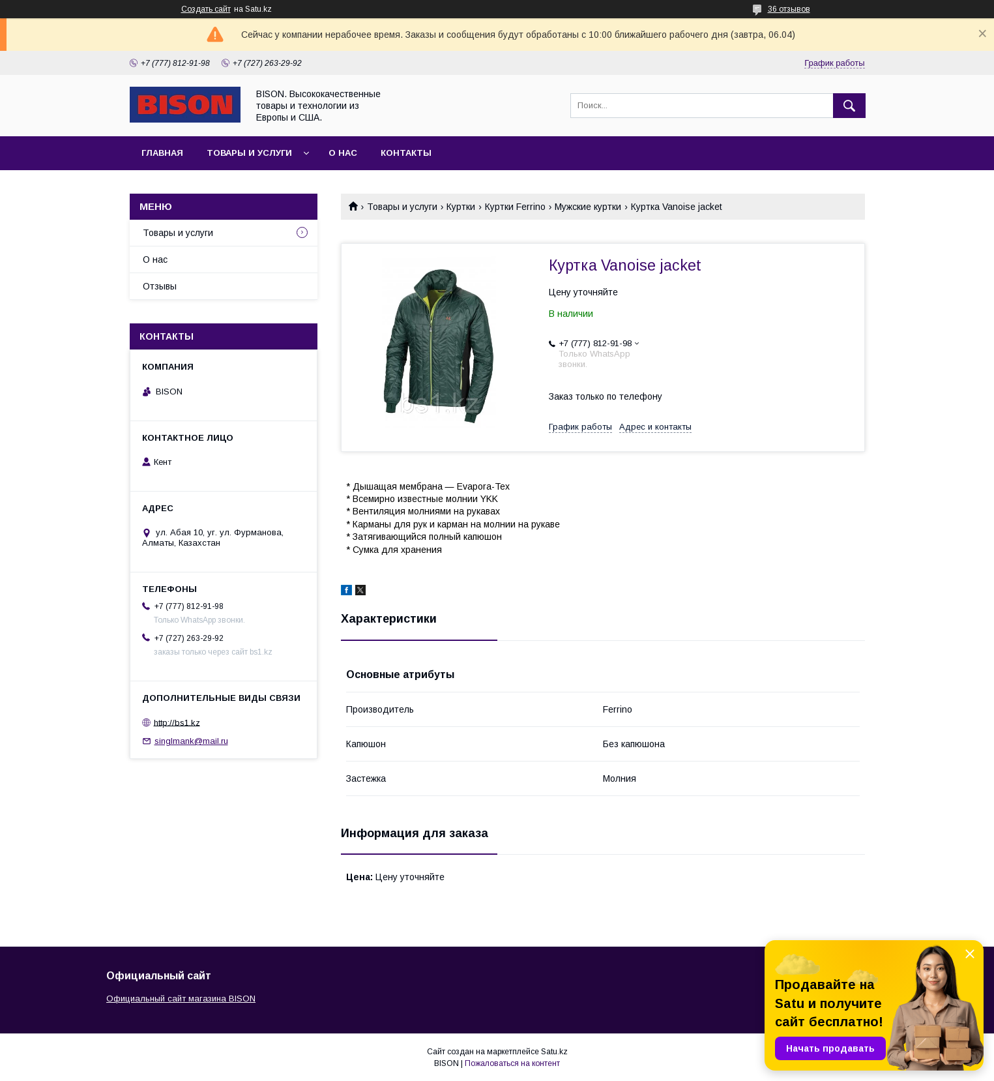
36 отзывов (789, 9)
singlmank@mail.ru (191, 741)
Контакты (406, 153)
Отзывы (160, 286)
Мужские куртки (588, 206)
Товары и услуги (249, 153)
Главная (162, 153)
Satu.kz (554, 1051)
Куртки (460, 206)
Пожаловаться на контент (512, 1063)
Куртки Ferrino (515, 206)
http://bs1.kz (177, 722)
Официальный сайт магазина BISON (181, 998)
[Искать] (849, 105)
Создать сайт (206, 9)
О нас (343, 153)
